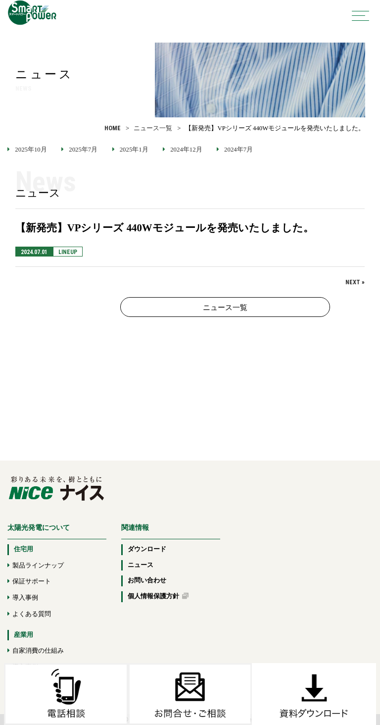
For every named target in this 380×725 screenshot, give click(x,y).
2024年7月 (238, 149)
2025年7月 (83, 149)
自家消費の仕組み (38, 650)
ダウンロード (147, 549)
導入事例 (25, 597)
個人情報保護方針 (158, 596)
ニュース (140, 565)
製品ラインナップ (38, 565)
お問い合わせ (147, 580)
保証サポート (31, 581)
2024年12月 (186, 149)
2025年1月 (134, 149)
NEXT (352, 282)
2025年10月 (31, 149)
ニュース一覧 (153, 128)
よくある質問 (31, 614)
